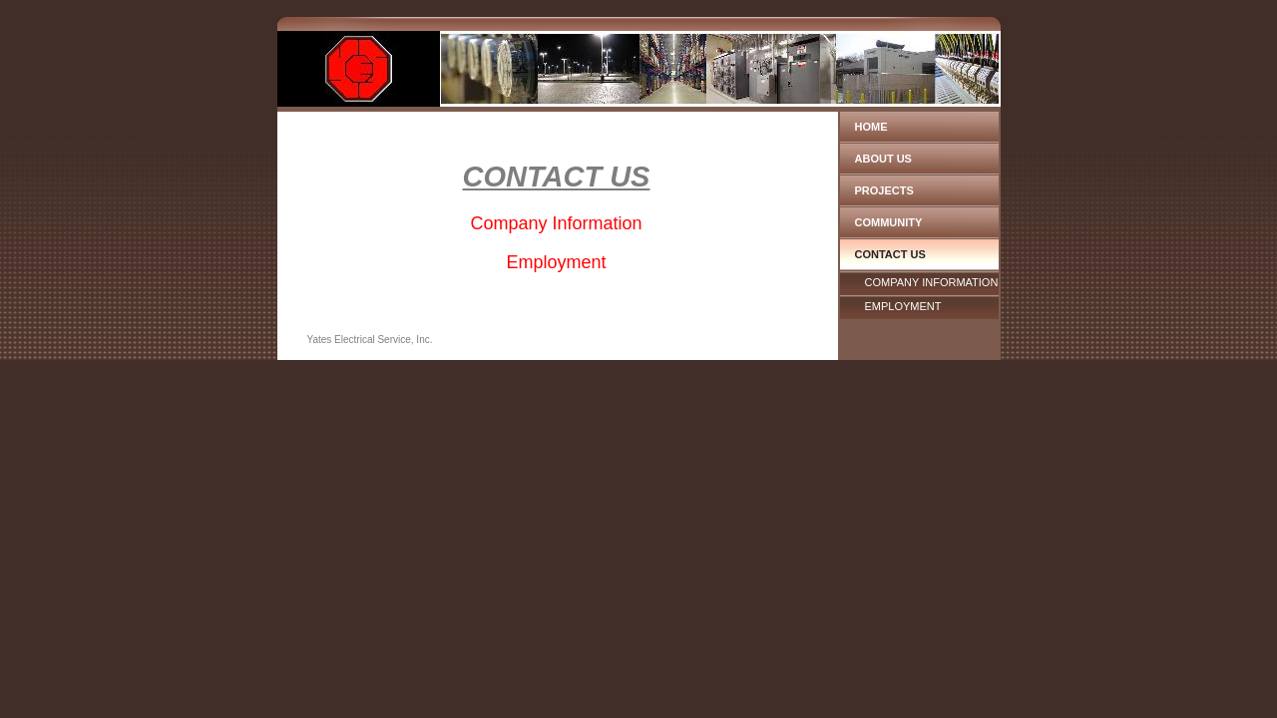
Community (889, 222)
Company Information (932, 282)
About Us (883, 159)
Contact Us (890, 254)
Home (871, 127)
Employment (903, 306)
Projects (884, 190)
